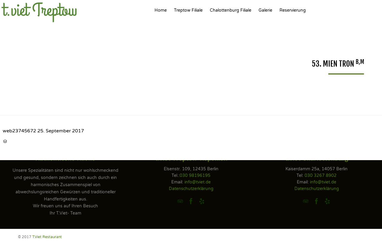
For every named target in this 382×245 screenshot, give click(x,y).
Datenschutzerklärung (191, 188)
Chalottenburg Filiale (230, 10)
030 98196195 (195, 175)
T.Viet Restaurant (47, 237)
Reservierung (292, 10)
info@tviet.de (197, 182)
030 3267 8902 (321, 175)
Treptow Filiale (188, 10)
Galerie (265, 10)
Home (161, 10)
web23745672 (19, 131)
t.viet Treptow (40, 10)
